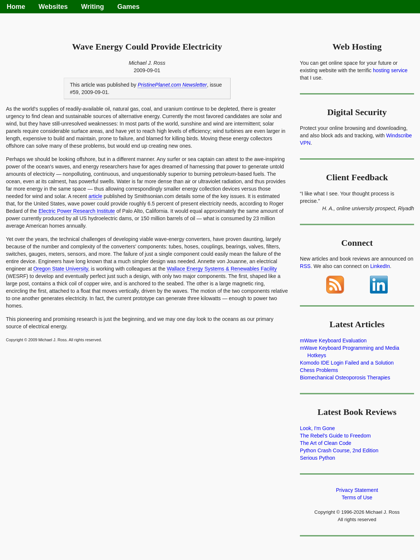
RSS (305, 266)
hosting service (390, 70)
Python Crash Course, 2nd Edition (339, 450)
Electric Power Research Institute (77, 211)
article (95, 196)
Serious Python (317, 458)
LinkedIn (380, 266)
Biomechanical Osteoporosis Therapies (345, 377)
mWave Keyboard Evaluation (333, 340)
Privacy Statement (357, 490)
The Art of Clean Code (325, 443)
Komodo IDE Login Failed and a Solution (347, 363)
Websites (53, 6)
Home (16, 6)
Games (128, 6)
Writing (92, 6)
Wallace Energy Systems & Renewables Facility (222, 269)
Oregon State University (60, 269)
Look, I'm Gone (317, 428)
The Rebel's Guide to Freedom (335, 436)
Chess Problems (319, 370)
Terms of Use (357, 497)
